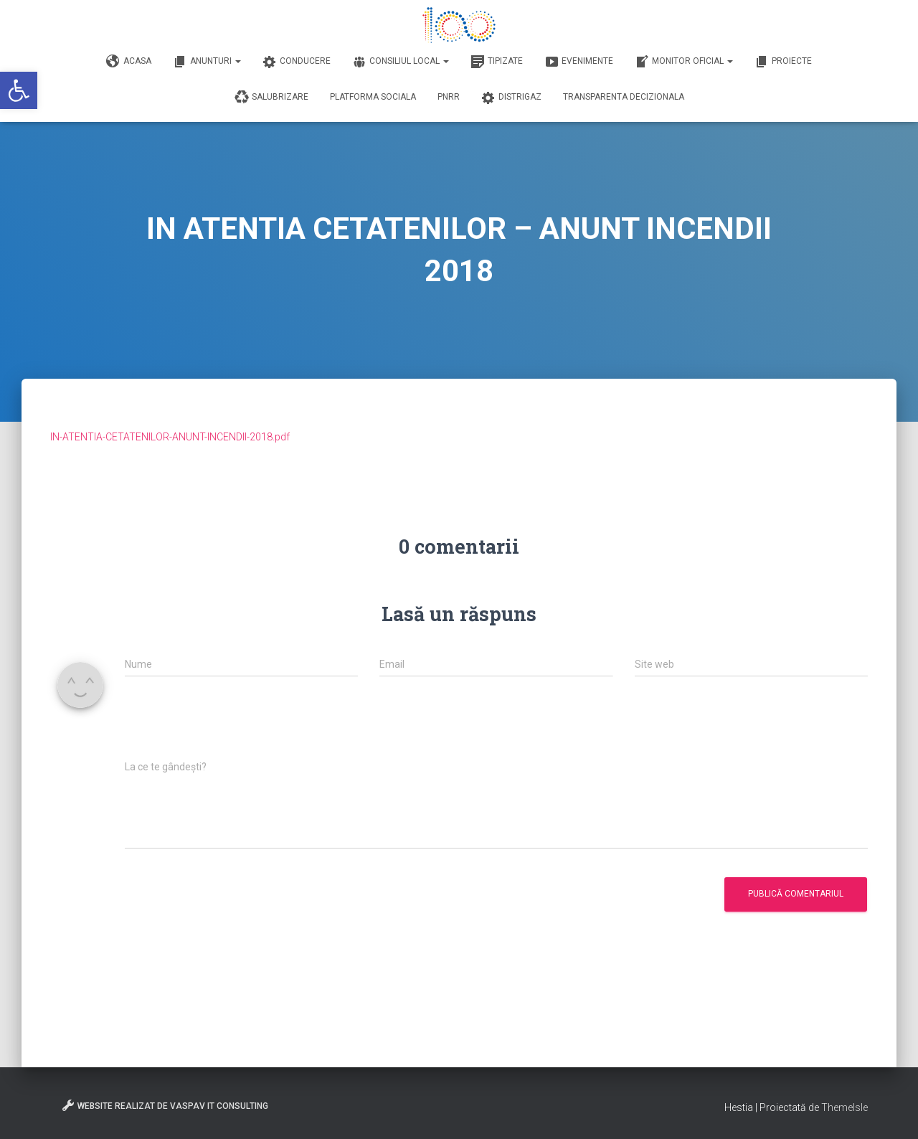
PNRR (448, 97)
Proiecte (783, 62)
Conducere (296, 62)
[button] (18, 90)
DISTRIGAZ (511, 97)
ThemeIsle (844, 1107)
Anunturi (207, 62)
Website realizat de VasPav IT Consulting (164, 1105)
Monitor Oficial (684, 62)
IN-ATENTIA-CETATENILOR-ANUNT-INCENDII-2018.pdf (170, 437)
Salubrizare (271, 97)
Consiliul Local (400, 62)
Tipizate (496, 62)
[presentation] (234, 726)
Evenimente (578, 62)
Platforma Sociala (373, 97)
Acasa (128, 62)
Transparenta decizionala (623, 97)
